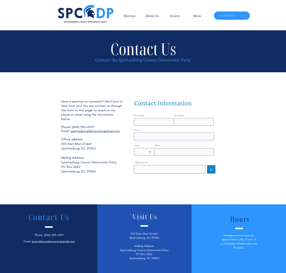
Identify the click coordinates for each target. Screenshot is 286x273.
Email (136, 130)
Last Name (179, 115)
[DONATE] (232, 15)
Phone (157, 146)
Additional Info (141, 163)
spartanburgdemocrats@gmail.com (95, 131)
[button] (129, 15)
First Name (139, 115)
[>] (211, 169)
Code (136, 146)
